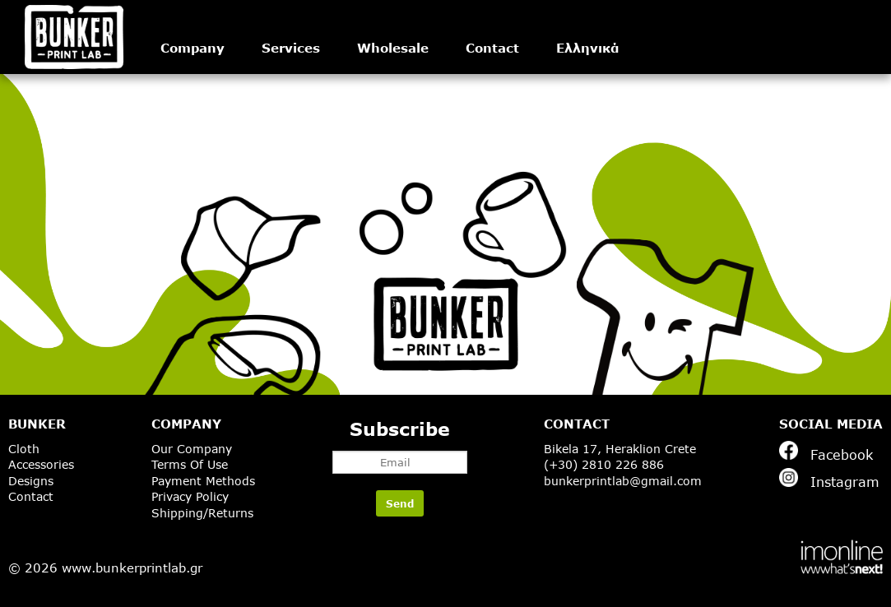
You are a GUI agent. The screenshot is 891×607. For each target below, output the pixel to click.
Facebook (826, 451)
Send (400, 503)
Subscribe (399, 446)
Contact (492, 47)
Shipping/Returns (202, 513)
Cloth (23, 449)
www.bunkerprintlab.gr (132, 567)
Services (291, 47)
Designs (30, 481)
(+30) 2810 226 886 (604, 464)
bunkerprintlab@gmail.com (623, 481)
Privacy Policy (190, 496)
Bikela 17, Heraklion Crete (620, 449)
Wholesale (393, 47)
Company (192, 47)
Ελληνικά (587, 47)
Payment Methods (203, 481)
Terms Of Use (189, 464)
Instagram (829, 478)
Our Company (191, 449)
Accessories (41, 464)
